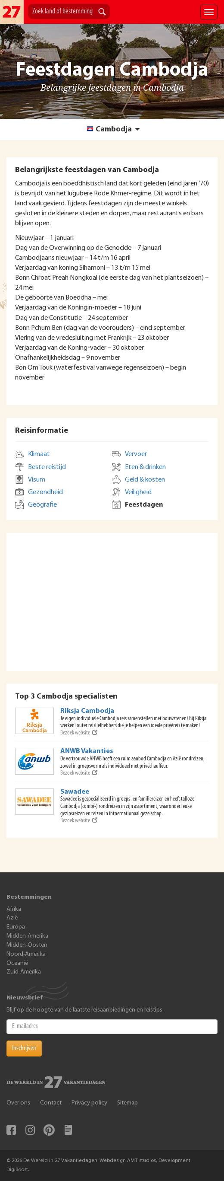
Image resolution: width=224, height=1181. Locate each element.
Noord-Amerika (26, 954)
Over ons (18, 1103)
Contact (51, 1103)
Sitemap (127, 1103)
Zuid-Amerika (23, 972)
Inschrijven (24, 1048)
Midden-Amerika (27, 936)
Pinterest (49, 1130)
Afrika (13, 909)
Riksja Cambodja (87, 711)
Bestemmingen (29, 897)
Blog (68, 1130)
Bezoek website (78, 733)
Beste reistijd (47, 467)
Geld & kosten (145, 479)
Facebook (11, 1130)
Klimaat (39, 454)
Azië (12, 918)
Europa (15, 927)
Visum (36, 479)
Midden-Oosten (26, 945)
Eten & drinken (145, 467)
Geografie (42, 504)
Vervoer (136, 454)
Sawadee (74, 791)
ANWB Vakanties (86, 751)
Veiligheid (138, 492)
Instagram (30, 1130)
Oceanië (17, 963)
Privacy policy (89, 1103)
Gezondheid (45, 492)
